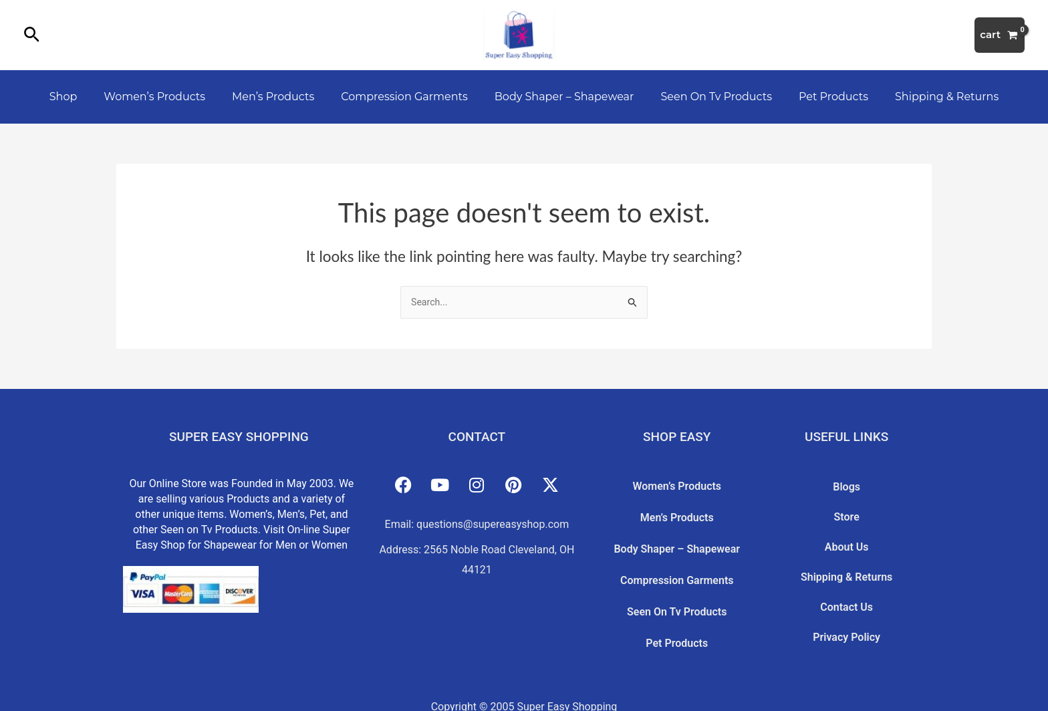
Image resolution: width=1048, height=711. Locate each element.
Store (847, 506)
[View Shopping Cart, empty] (999, 35)
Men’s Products (281, 96)
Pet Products (820, 96)
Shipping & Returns (928, 96)
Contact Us (846, 572)
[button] (31, 35)
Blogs (846, 484)
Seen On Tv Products (708, 96)
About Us (847, 528)
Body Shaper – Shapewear (562, 96)
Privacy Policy (846, 594)
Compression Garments (407, 96)
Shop (82, 96)
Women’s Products (168, 96)
